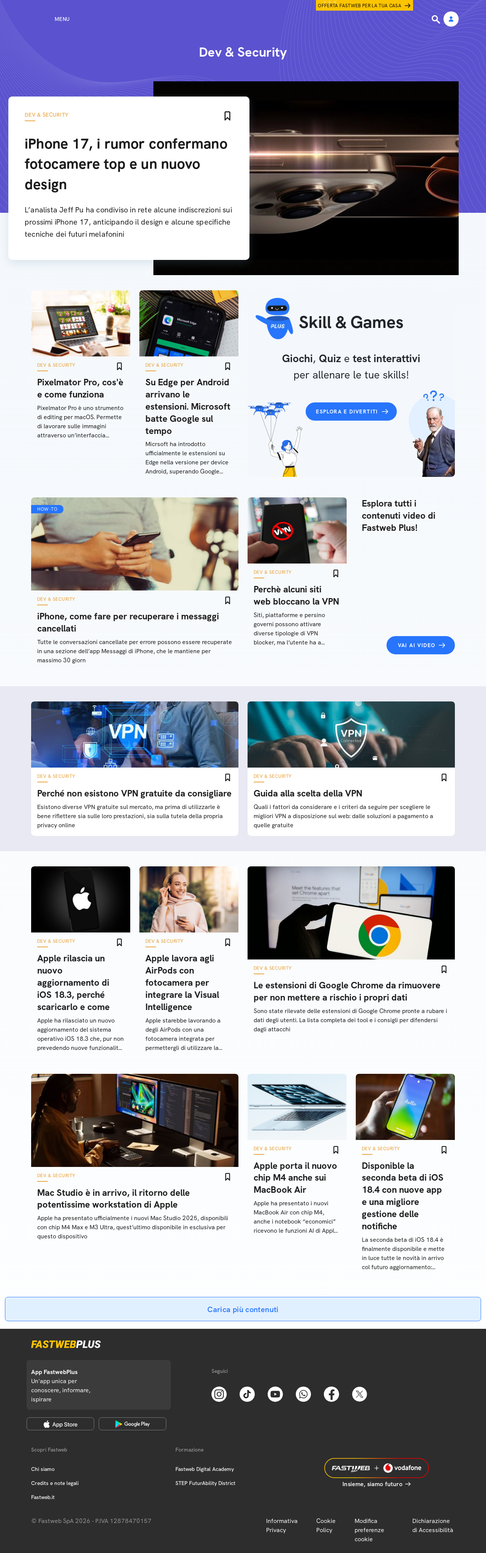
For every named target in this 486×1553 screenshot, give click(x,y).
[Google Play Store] (132, 1423)
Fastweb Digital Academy (204, 1469)
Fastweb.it (43, 1497)
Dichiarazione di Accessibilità (432, 1525)
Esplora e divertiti (347, 411)
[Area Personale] (451, 19)
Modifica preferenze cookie (369, 1530)
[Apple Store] (60, 1423)
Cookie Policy (326, 1525)
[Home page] (243, 19)
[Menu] (48, 19)
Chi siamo (43, 1469)
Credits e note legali (55, 1483)
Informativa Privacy (282, 1525)
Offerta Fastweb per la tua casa (359, 6)
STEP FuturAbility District (205, 1483)
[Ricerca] (436, 19)
